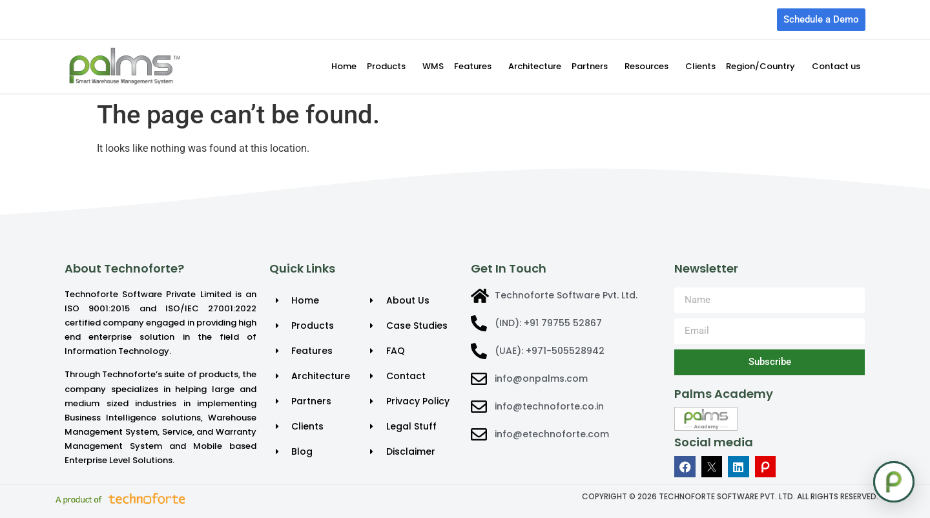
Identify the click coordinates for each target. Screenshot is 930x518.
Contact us (836, 66)
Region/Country (763, 66)
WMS (433, 66)
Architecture (534, 66)
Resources (650, 66)
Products (389, 66)
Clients (700, 66)
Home (343, 66)
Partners (593, 66)
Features (476, 66)
